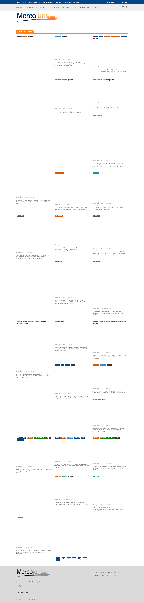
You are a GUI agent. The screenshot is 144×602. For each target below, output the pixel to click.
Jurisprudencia (47, 2)
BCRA (18, 437)
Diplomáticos (84, 7)
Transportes (55, 7)
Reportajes (67, 2)
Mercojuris (19, 197)
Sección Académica (34, 2)
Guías (24, 2)
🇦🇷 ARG (30, 36)
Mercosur (43, 7)
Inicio (18, 2)
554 (79, 559)
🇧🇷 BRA (104, 399)
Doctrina (19, 7)
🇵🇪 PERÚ (65, 36)
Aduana (95, 36)
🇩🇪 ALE (22, 440)
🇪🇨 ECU (95, 38)
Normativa (58, 2)
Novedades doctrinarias (118, 321)
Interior (95, 7)
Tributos (123, 36)
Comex (101, 36)
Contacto (76, 2)
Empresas (66, 7)
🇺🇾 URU (83, 437)
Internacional (31, 7)
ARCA (74, 7)
